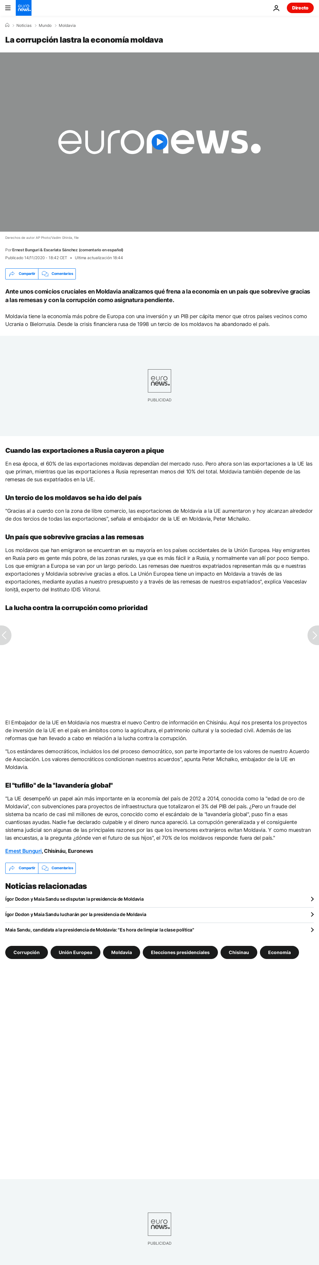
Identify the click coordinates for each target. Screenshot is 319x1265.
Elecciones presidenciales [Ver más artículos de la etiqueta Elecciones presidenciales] (180, 952)
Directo (300, 7)
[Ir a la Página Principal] (24, 8)
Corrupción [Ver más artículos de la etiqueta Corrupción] (26, 952)
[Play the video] (159, 142)
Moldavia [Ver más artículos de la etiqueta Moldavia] (121, 952)
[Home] (7, 25)
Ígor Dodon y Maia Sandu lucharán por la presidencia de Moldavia (75, 914)
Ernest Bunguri (23, 851)
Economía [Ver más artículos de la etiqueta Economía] (279, 952)
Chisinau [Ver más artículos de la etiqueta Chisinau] (239, 952)
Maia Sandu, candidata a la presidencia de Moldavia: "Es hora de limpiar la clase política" (99, 929)
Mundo (45, 26)
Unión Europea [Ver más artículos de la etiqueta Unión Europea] (75, 952)
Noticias (24, 26)
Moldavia (67, 26)
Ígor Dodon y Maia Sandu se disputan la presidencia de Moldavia (74, 899)
